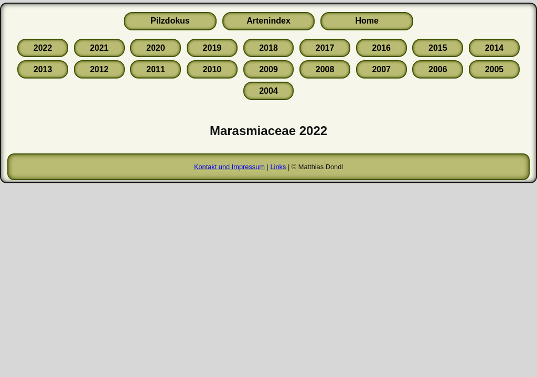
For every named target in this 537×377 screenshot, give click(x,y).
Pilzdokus (170, 20)
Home (366, 20)
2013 (43, 69)
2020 (155, 47)
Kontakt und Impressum (229, 167)
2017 (325, 47)
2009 (268, 69)
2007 (381, 69)
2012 (99, 69)
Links (278, 167)
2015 (437, 47)
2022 (43, 47)
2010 (212, 69)
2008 (325, 69)
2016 (381, 47)
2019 (212, 47)
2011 (155, 69)
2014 (494, 47)
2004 (268, 90)
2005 (494, 69)
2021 (99, 47)
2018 (268, 47)
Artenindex (268, 20)
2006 (437, 69)
